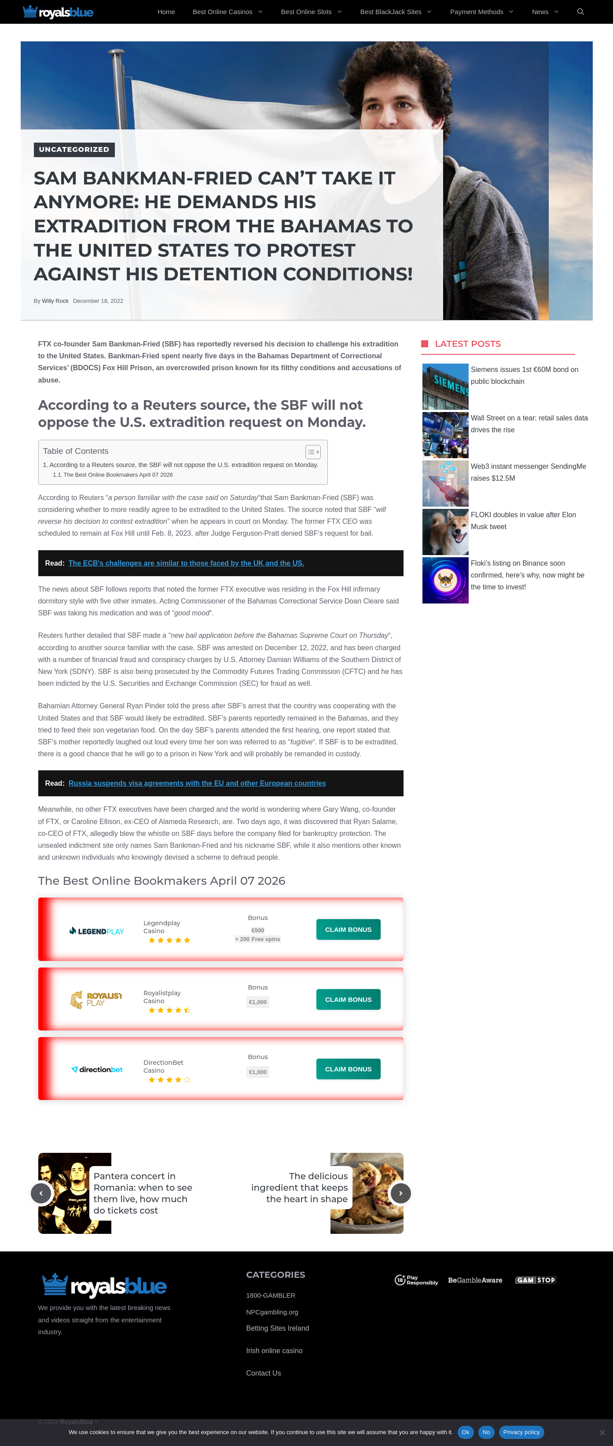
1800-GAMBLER (271, 1295)
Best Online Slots (316, 12)
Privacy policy (521, 1432)
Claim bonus (348, 929)
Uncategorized (74, 149)
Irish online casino (274, 1350)
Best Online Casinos (232, 12)
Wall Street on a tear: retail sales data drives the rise (505, 435)
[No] (602, 1432)
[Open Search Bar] (581, 12)
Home (166, 11)
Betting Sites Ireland (277, 1328)
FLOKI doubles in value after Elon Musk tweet (499, 532)
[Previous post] (41, 1193)
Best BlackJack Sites (400, 12)
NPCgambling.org (272, 1312)
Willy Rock (55, 301)
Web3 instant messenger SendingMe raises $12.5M (504, 483)
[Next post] (401, 1193)
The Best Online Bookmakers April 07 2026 (118, 474)
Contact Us (263, 1373)
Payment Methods (486, 12)
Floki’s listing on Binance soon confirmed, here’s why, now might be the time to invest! (503, 580)
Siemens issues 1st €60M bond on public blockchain (500, 387)
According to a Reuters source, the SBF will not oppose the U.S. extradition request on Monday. (183, 464)
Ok (466, 1432)
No (486, 1432)
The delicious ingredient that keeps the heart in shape (299, 1187)
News (550, 12)
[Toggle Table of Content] (309, 452)
